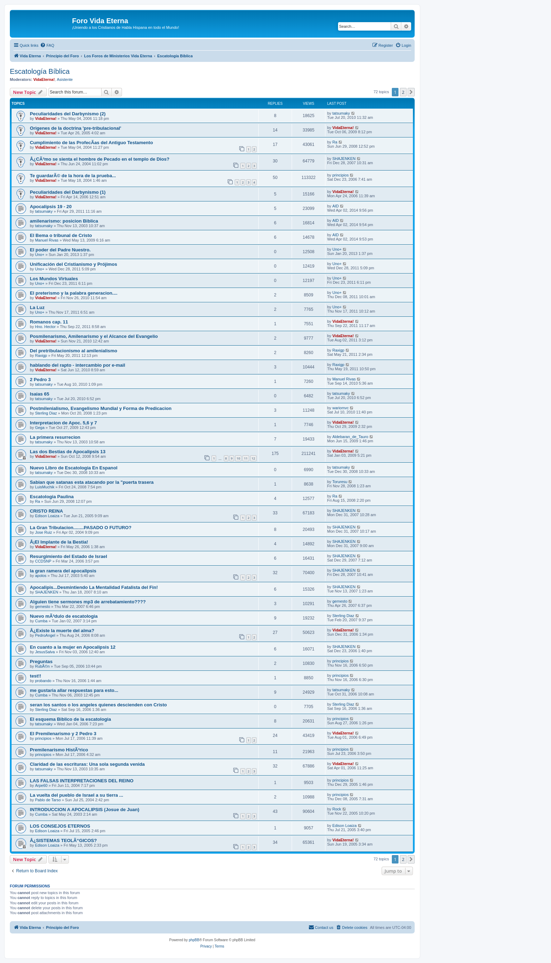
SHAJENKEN (344, 158)
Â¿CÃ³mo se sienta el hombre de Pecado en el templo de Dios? (99, 159)
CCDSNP (43, 561)
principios (340, 175)
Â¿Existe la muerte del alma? (62, 630)
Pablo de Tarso (48, 800)
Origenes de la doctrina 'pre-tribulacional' (75, 128)
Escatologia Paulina (52, 496)
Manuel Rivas (47, 240)
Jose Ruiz (43, 532)
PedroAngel (45, 635)
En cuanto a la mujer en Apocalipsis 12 (73, 647)
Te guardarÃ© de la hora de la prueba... (73, 175)
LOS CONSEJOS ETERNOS (60, 826)
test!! (35, 676)
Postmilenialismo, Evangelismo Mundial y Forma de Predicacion (100, 408)
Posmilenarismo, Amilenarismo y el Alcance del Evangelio (94, 336)
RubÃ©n (42, 666)
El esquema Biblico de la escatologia (70, 719)
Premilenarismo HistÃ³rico (59, 749)
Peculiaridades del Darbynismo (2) (67, 113)
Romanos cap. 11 (49, 322)
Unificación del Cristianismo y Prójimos (73, 264)
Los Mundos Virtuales (54, 278)
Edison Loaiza (47, 516)
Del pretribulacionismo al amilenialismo (73, 350)
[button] (411, 92)
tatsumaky (341, 113)
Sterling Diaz (46, 413)
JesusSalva (45, 652)
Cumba (41, 621)
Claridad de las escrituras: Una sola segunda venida (87, 764)
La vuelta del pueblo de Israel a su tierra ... (76, 795)
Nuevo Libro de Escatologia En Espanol (73, 467)
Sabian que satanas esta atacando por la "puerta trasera (92, 482)
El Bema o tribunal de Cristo (61, 235)
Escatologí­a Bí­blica (40, 71)
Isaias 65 (39, 394)
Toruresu (340, 482)
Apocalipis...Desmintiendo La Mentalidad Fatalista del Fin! (94, 587)
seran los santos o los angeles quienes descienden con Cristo (98, 704)
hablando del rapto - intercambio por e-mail (77, 365)
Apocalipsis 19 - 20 (51, 206)
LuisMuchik (44, 487)
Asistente (65, 79)
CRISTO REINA (46, 511)
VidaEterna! (44, 79)
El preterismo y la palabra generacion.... (73, 293)
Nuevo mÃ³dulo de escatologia (64, 616)
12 (253, 458)
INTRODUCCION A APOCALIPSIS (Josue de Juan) (84, 809)
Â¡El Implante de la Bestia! (59, 542)
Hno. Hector (45, 327)
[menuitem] (47, 45)
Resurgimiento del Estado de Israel (68, 556)
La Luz (37, 307)
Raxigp (41, 355)
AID (335, 206)
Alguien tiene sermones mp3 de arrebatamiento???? (88, 601)
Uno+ (40, 254)
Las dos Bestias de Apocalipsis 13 (67, 451)
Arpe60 (41, 785)
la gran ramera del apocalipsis (63, 570)
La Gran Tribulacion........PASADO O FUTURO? (80, 527)
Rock (336, 809)
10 (238, 458)
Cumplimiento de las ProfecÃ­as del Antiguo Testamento (91, 142)
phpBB (194, 940)
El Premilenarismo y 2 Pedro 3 (63, 733)
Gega (40, 427)
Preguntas (41, 661)
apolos (40, 575)
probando (43, 681)
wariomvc (340, 408)
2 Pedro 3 (40, 379)
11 (245, 458)
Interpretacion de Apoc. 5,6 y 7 (63, 422)
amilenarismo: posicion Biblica (64, 221)
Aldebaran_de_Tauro (350, 437)
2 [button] (403, 92)
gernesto (42, 606)
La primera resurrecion (55, 437)
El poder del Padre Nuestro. (60, 249)
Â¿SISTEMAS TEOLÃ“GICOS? (63, 840)
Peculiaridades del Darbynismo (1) (67, 192)
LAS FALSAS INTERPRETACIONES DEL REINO (82, 780)
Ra (334, 142)
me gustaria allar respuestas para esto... (74, 690)
